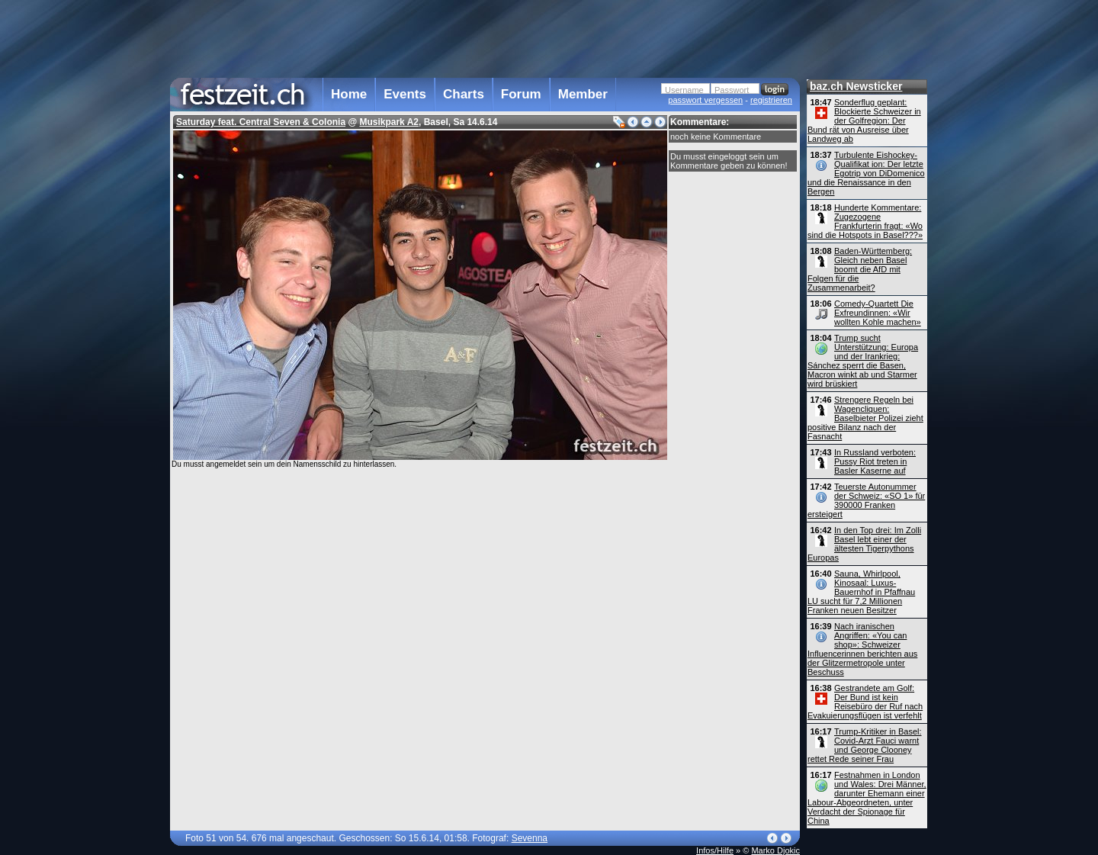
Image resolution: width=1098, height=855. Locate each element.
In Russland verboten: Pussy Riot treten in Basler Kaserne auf (875, 461)
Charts (463, 94)
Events (405, 94)
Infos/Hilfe (715, 850)
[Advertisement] (484, 37)
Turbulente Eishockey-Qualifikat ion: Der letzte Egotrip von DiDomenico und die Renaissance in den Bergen (866, 173)
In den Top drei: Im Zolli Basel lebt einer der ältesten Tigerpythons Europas (864, 544)
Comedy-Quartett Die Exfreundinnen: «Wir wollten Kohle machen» (877, 312)
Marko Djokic (775, 850)
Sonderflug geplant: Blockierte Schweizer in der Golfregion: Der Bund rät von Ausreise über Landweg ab (864, 120)
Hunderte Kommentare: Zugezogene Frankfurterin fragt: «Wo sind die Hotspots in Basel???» (865, 221)
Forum (521, 94)
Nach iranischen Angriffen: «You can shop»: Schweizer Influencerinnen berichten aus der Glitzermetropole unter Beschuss (862, 649)
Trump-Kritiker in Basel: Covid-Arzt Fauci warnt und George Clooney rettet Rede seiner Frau (864, 745)
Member (583, 94)
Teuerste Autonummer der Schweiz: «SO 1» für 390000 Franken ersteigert (866, 500)
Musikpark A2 (389, 122)
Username (684, 90)
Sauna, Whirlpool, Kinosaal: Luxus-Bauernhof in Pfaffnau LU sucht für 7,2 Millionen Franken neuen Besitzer (861, 592)
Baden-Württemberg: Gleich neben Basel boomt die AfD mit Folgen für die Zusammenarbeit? (859, 269)
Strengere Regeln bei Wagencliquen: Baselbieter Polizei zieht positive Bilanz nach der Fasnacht (865, 418)
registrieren (771, 99)
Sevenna (529, 838)
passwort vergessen (705, 99)
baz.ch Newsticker (856, 86)
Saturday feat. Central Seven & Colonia (260, 122)
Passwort (731, 90)
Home (349, 94)
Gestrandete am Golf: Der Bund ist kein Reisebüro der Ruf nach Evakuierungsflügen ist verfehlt (865, 701)
